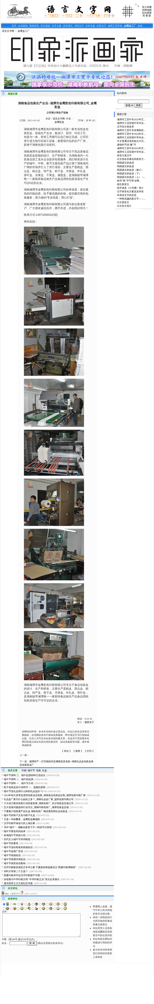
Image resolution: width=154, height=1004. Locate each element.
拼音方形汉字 (124, 155)
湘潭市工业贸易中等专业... (131, 123)
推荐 (77, 751)
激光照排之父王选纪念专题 (18, 883)
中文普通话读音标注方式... (131, 141)
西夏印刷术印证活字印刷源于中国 (22, 875)
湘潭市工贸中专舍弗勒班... (131, 130)
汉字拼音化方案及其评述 (130, 191)
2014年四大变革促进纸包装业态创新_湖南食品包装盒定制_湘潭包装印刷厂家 (45, 795)
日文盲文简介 (124, 206)
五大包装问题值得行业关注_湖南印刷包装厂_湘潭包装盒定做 (36, 807)
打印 (89, 751)
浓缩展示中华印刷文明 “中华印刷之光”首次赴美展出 (32, 879)
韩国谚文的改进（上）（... (131, 177)
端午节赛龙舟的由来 (14, 831)
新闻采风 (34, 25)
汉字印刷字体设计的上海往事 (19, 823)
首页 (14, 25)
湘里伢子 (89, 722)
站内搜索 (147, 12)
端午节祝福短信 (12, 855)
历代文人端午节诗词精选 (17, 839)
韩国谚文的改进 (125, 162)
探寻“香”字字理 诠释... (129, 180)
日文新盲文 (123, 202)
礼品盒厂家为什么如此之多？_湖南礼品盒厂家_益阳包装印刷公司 (39, 799)
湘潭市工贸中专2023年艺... (131, 148)
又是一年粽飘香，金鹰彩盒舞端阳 (22, 819)
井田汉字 (101, 25)
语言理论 (68, 25)
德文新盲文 (123, 184)
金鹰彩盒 (59, 122)
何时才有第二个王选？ (16, 871)
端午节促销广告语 (13, 851)
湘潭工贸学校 (115, 25)
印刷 (24, 770)
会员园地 (23, 25)
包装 (38, 770)
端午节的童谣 (11, 843)
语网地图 (147, 10)
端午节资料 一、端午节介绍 (18, 783)
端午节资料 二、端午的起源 (18, 779)
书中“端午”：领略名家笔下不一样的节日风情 (28, 827)
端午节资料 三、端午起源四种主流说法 (24, 775)
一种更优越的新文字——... (131, 198)
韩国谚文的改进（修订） (130, 170)
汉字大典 (56, 25)
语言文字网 (8, 31)
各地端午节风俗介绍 (14, 835)
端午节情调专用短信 (14, 859)
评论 (66, 751)
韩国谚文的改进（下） (129, 173)
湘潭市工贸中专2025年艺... (131, 119)
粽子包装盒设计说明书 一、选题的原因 (24, 787)
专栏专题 (90, 25)
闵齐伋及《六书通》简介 (130, 188)
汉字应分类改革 (125, 126)
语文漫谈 (45, 25)
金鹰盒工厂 (130, 25)
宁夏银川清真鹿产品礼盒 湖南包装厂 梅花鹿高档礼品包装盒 (36, 811)
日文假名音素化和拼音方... (131, 159)
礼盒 (44, 770)
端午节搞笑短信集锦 (14, 863)
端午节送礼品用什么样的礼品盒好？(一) (25, 791)
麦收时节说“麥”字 (126, 144)
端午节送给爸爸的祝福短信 (18, 847)
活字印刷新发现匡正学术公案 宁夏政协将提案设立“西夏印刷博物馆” (40, 867)
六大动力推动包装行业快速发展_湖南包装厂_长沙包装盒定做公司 (39, 803)
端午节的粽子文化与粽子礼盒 (19, 815)
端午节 (31, 770)
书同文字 (79, 25)
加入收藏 (147, 7)
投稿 (140, 25)
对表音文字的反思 (126, 195)
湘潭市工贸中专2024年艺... (131, 133)
